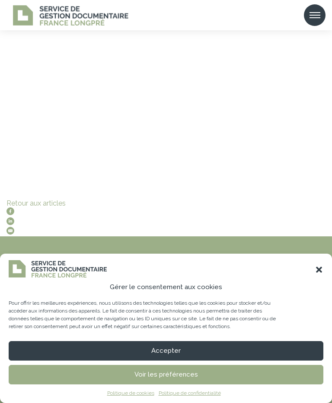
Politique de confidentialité (190, 393)
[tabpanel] (166, 126)
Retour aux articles (36, 203)
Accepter (166, 351)
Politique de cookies (130, 393)
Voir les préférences (166, 374)
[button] (319, 269)
